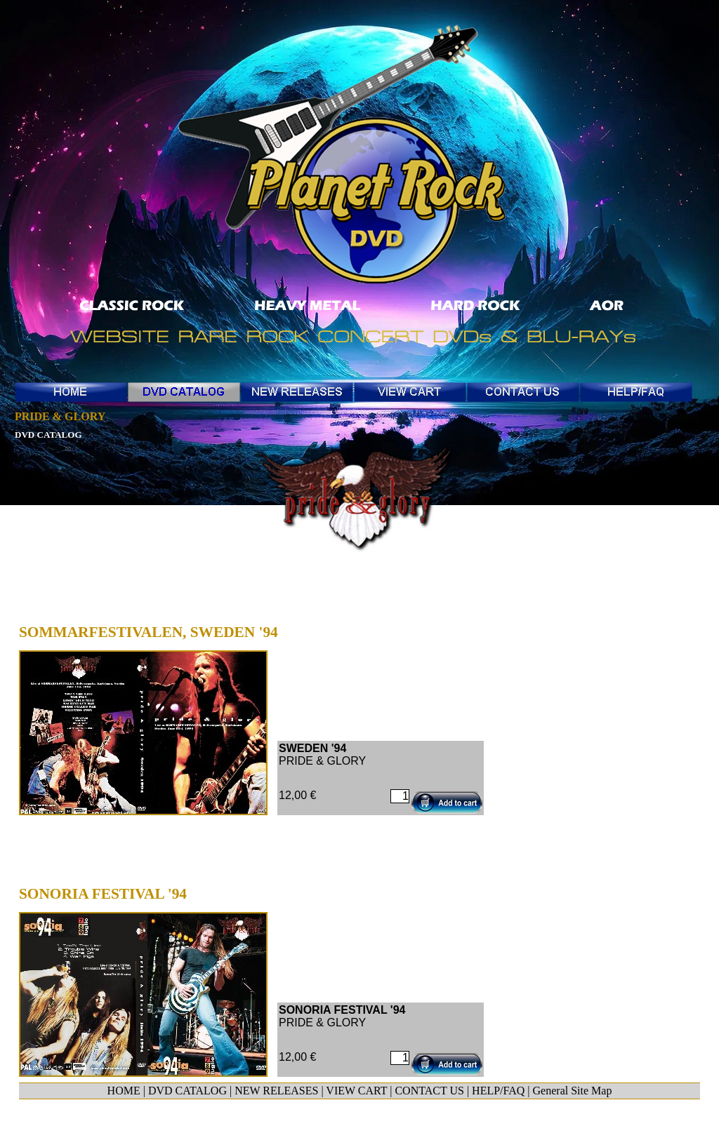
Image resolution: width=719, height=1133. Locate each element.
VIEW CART (356, 1091)
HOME (123, 1091)
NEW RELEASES (276, 1091)
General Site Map (572, 1091)
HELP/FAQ (498, 1091)
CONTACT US (429, 1091)
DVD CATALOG (187, 1091)
